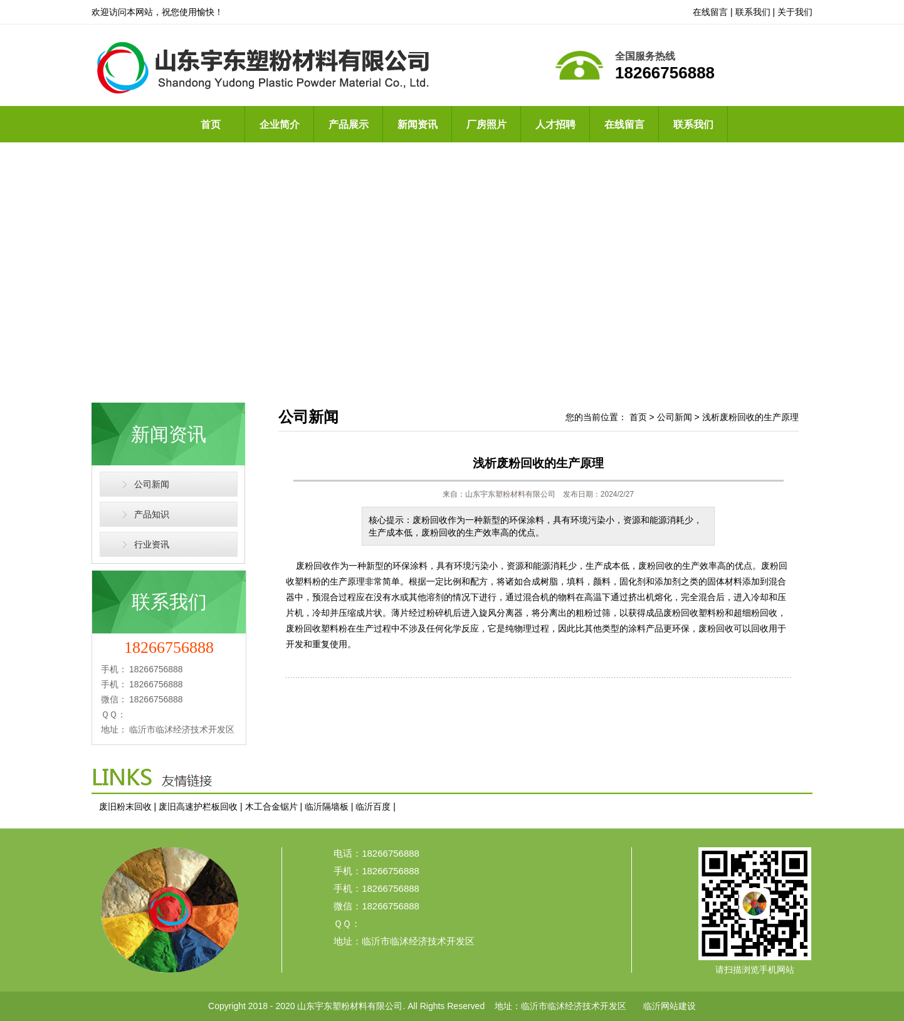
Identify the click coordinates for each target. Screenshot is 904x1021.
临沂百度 (373, 806)
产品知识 (151, 514)
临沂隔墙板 (327, 806)
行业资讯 (151, 544)
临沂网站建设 (669, 1006)
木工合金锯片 (271, 806)
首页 (211, 124)
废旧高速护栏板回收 (198, 806)
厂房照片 (486, 124)
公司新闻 (151, 484)
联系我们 (752, 12)
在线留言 (710, 12)
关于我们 (794, 12)
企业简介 (280, 124)
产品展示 (348, 124)
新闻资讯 (417, 124)
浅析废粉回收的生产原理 (750, 417)
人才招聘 (555, 124)
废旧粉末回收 (125, 806)
